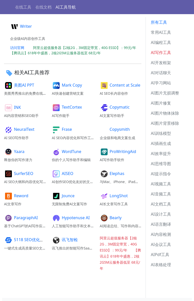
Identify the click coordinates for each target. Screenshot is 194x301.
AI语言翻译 (161, 224)
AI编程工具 (161, 42)
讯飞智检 (65, 239)
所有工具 (159, 22)
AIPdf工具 (160, 254)
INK (12, 107)
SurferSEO (18, 173)
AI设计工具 (161, 214)
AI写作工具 (161, 52)
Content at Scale (120, 85)
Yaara (14, 151)
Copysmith (115, 129)
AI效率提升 (161, 153)
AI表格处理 (161, 264)
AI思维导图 (161, 163)
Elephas (112, 173)
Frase (62, 129)
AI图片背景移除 (165, 123)
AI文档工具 (161, 204)
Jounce (63, 195)
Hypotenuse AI (71, 217)
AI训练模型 (161, 133)
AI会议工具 (161, 244)
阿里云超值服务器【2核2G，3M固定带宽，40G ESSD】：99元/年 (86, 47)
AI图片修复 (161, 103)
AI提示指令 (161, 174)
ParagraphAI (21, 217)
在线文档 (43, 7)
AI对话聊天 (161, 73)
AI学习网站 (161, 83)
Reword (16, 195)
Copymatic (115, 107)
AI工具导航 (66, 7)
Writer (21, 26)
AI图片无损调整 (165, 93)
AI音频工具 (161, 194)
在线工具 (23, 7)
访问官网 (17, 47)
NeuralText (19, 129)
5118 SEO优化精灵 (26, 239)
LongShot (114, 195)
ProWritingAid (118, 151)
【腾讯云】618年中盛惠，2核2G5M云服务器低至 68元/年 (57, 53)
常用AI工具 (161, 32)
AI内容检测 (161, 234)
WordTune (66, 151)
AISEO (62, 173)
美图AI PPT (19, 85)
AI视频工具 (161, 184)
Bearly (111, 217)
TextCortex (67, 107)
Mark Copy (67, 85)
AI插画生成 (161, 143)
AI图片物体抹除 (165, 113)
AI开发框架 (161, 62)
